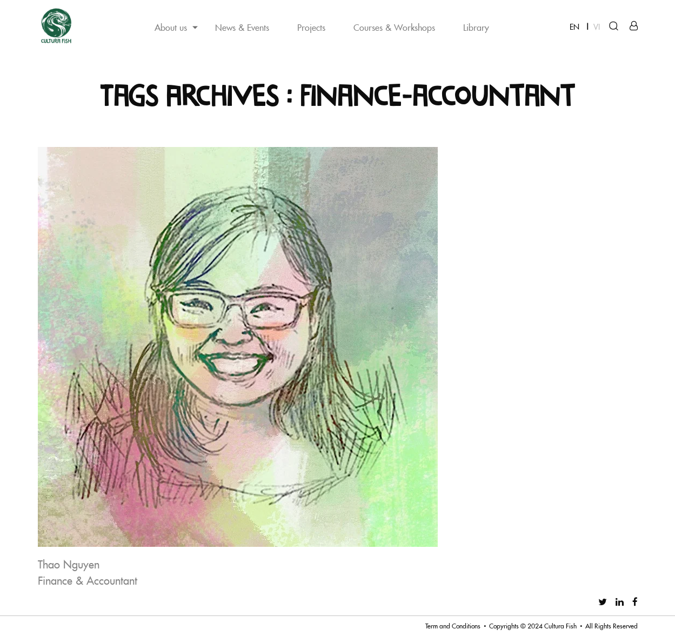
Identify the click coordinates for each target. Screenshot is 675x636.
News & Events (242, 27)
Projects (311, 27)
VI (596, 26)
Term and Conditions (452, 626)
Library (476, 27)
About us (171, 27)
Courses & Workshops (394, 27)
